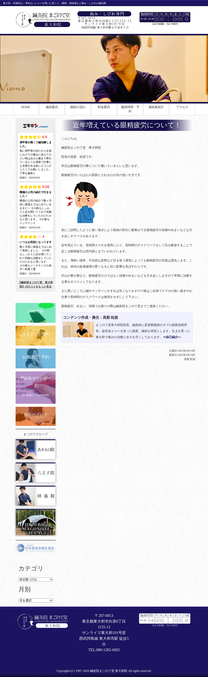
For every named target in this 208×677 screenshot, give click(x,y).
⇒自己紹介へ (172, 337)
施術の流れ (77, 107)
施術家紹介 (156, 107)
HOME (25, 107)
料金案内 (104, 107)
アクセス (182, 107)
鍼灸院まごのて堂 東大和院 (108, 670)
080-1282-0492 (108, 650)
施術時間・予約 (130, 109)
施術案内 (52, 107)
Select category (35, 579)
